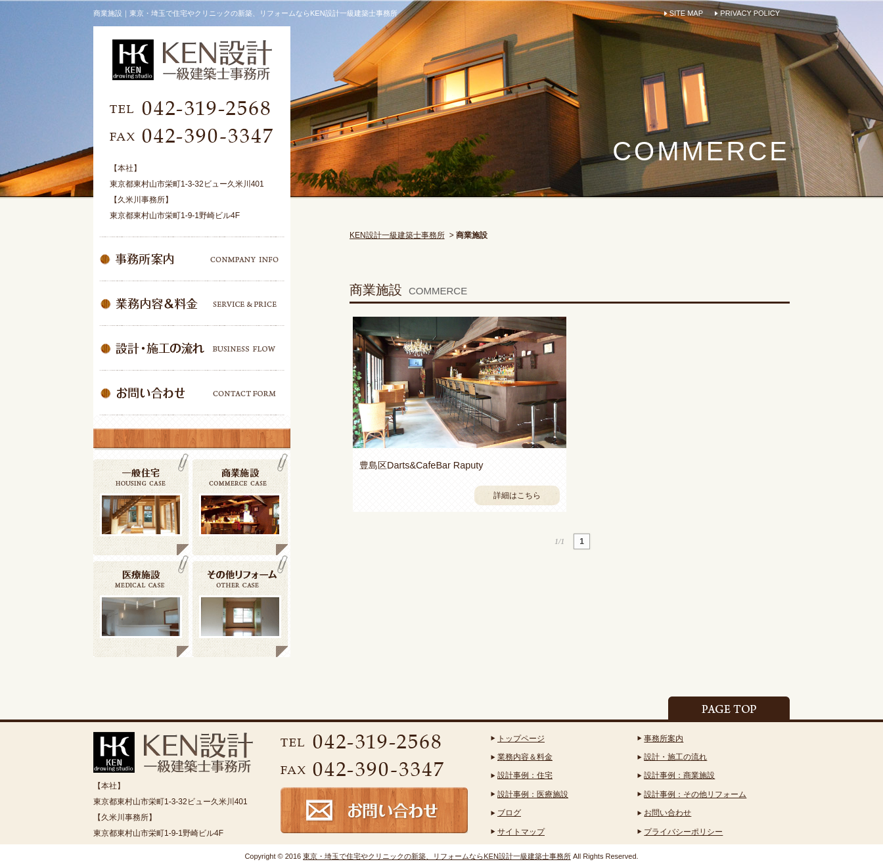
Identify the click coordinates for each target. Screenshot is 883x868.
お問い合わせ (667, 812)
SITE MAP (686, 13)
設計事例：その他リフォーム (695, 794)
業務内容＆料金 (525, 757)
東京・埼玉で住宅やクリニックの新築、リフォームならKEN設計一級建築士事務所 (437, 856)
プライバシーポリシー (683, 831)
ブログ (509, 812)
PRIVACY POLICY (750, 13)
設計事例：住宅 (525, 775)
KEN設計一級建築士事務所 (397, 235)
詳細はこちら (517, 495)
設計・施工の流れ (675, 757)
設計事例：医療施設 (532, 794)
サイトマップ (521, 831)
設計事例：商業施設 (679, 775)
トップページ (521, 738)
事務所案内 (663, 738)
